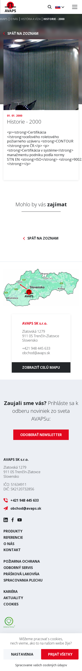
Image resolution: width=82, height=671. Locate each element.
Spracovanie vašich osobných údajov (41, 665)
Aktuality (13, 597)
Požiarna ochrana (21, 561)
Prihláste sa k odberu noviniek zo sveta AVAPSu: (41, 410)
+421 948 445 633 (36, 348)
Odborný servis (18, 567)
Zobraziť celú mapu (41, 367)
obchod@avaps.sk (36, 352)
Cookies (10, 604)
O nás (8, 543)
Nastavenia (22, 654)
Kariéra (10, 591)
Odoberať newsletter (41, 434)
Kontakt (12, 549)
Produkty (12, 531)
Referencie (13, 537)
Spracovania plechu (23, 580)
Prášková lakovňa (21, 574)
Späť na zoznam (22, 33)
